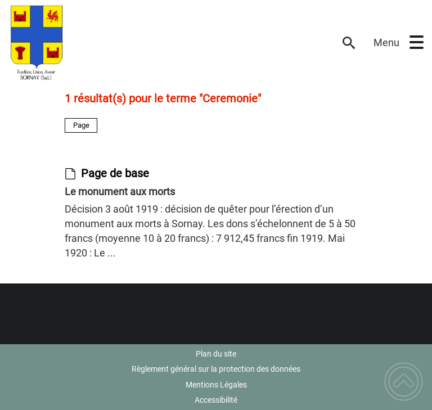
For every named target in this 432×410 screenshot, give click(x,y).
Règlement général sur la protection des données (216, 368)
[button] (417, 42)
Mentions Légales (216, 384)
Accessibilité (216, 399)
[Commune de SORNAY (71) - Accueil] (168, 42)
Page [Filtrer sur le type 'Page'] (81, 125)
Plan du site (216, 353)
